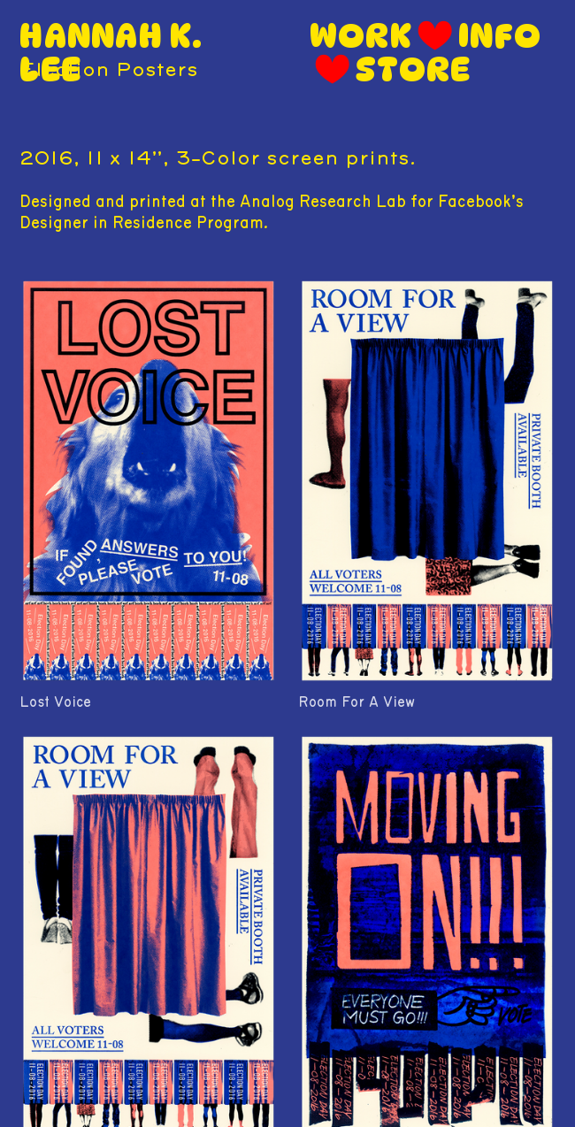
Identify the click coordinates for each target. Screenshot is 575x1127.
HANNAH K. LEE (111, 52)
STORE (413, 69)
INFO (499, 36)
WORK (361, 36)
